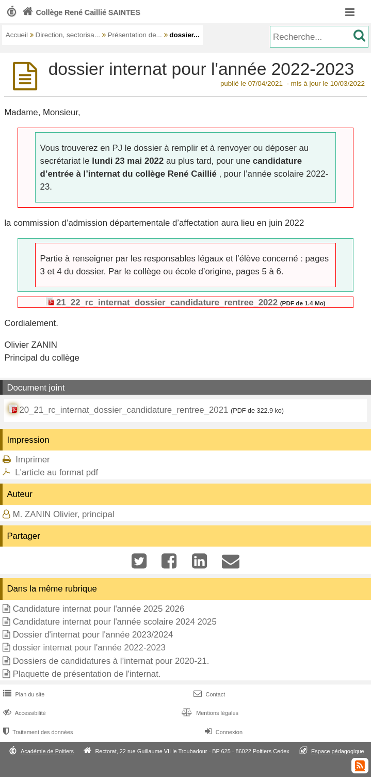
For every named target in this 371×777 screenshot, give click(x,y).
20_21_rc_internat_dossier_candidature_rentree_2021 (123, 410)
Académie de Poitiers (47, 751)
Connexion (223, 732)
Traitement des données (37, 732)
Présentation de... (134, 35)
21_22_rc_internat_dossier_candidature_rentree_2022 (167, 302)
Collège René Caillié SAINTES (80, 12)
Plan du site (22, 694)
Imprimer (32, 459)
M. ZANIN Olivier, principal (64, 514)
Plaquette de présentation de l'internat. (87, 674)
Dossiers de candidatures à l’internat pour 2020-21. (111, 661)
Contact (208, 694)
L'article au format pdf (56, 472)
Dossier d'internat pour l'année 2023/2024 (93, 635)
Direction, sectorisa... (68, 35)
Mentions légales (209, 713)
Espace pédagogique (337, 751)
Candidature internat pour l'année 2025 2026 (99, 609)
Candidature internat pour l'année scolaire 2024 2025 (115, 622)
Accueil (17, 35)
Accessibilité (23, 713)
